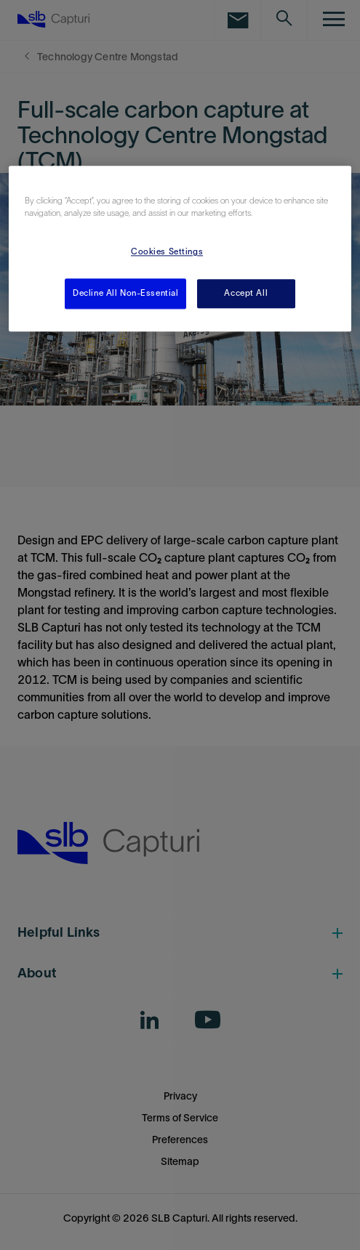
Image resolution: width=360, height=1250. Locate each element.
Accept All (246, 293)
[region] (180, 248)
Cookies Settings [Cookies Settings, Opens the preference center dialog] (167, 251)
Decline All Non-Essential (125, 293)
